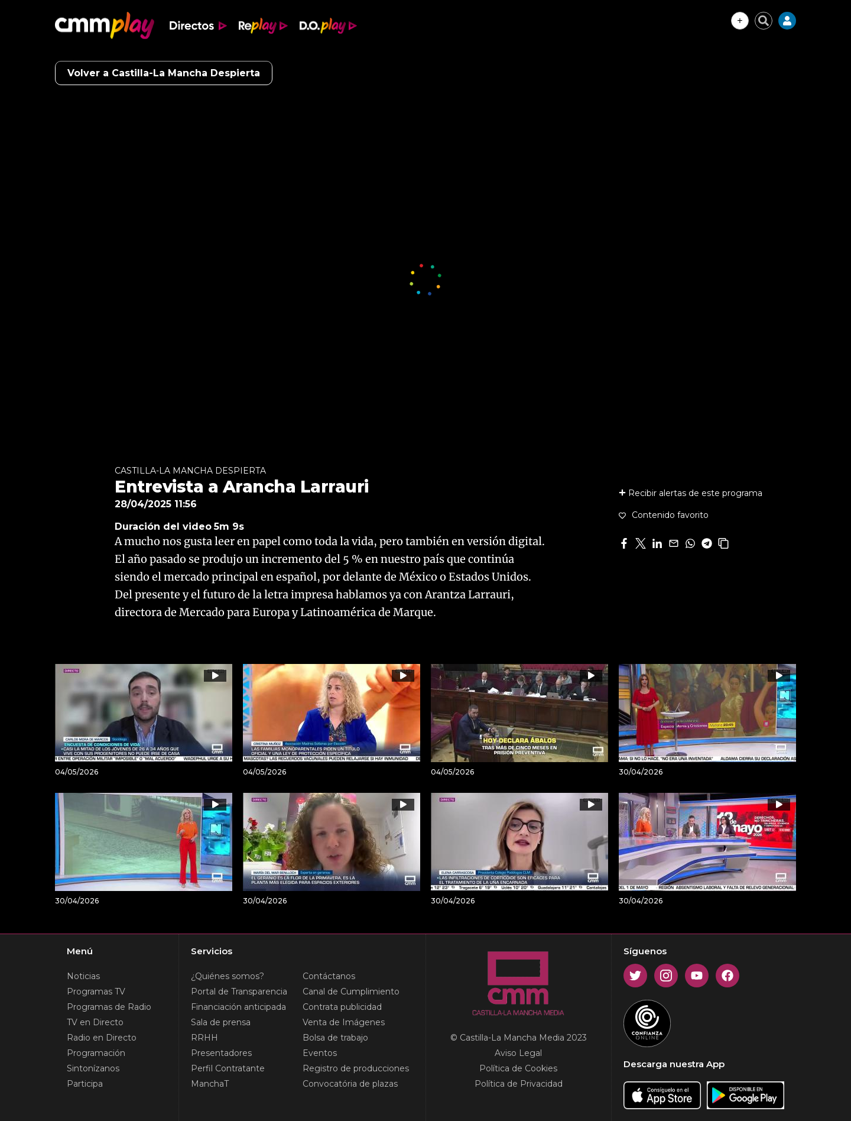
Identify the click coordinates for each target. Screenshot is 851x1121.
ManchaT (210, 1083)
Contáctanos (329, 976)
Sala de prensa (221, 1022)
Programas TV (96, 991)
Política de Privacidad (519, 1083)
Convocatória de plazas (350, 1083)
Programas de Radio (109, 1007)
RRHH (204, 1037)
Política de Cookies (518, 1068)
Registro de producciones (356, 1068)
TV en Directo (95, 1022)
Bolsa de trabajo (335, 1037)
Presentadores (221, 1053)
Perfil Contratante (228, 1068)
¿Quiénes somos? (227, 976)
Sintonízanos (93, 1068)
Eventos (320, 1053)
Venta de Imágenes (344, 1022)
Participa (85, 1083)
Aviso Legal (518, 1053)
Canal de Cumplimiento (351, 991)
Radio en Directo (102, 1037)
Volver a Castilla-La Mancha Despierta (163, 73)
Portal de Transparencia (239, 991)
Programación (96, 1053)
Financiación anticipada (238, 1007)
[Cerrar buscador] (763, 21)
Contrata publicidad (342, 1007)
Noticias (83, 976)
